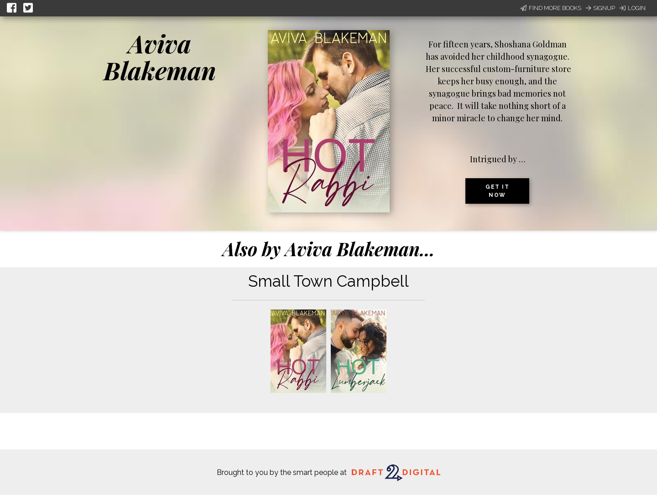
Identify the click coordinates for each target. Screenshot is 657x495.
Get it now (497, 191)
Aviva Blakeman (160, 57)
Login (633, 8)
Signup (600, 8)
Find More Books (551, 8)
